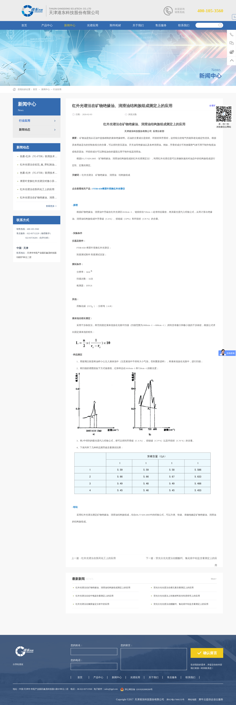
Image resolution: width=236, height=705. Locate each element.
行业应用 (57, 89)
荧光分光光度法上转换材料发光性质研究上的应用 (177, 596)
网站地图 (191, 699)
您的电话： (77, 660)
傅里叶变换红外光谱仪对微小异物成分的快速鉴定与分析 (39, 181)
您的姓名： (77, 645)
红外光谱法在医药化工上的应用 (37, 189)
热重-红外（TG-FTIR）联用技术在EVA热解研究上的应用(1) (39, 156)
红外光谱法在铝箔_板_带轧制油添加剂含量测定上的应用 (39, 164)
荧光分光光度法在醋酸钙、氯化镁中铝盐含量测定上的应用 (181, 604)
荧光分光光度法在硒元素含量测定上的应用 (174, 587)
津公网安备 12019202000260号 (139, 689)
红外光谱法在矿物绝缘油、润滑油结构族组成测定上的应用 (39, 197)
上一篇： (94, 558)
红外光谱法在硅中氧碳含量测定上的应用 (94, 596)
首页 (79, 677)
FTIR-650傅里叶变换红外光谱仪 (109, 188)
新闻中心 (45, 89)
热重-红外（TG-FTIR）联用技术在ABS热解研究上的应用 (39, 173)
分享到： (213, 105)
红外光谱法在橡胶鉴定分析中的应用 (92, 604)
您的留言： (127, 645)
